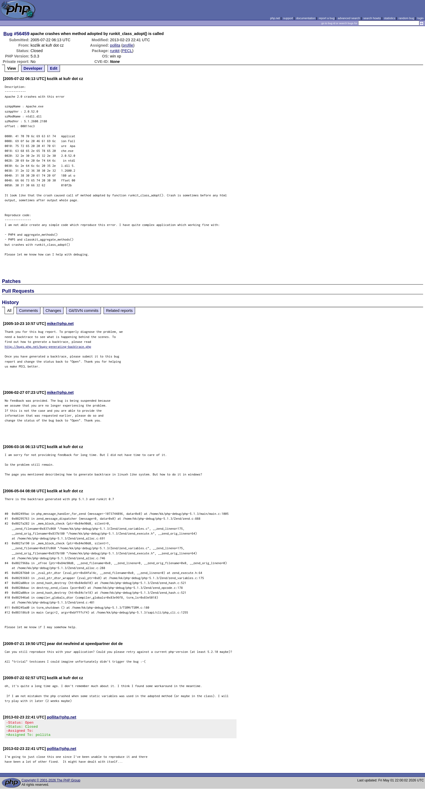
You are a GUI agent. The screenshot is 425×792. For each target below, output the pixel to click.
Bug (8, 33)
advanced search (349, 18)
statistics (389, 18)
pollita (115, 45)
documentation (305, 18)
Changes (53, 310)
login (420, 18)
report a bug (326, 18)
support (288, 18)
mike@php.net (60, 323)
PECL (127, 51)
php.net (275, 18)
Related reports (119, 310)
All (9, 310)
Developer (33, 68)
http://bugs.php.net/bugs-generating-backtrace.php (48, 346)
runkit (115, 51)
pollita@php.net (61, 717)
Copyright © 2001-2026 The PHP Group (50, 783)
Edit (53, 68)
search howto (372, 18)
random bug (406, 18)
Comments (28, 310)
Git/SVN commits (83, 310)
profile (128, 45)
